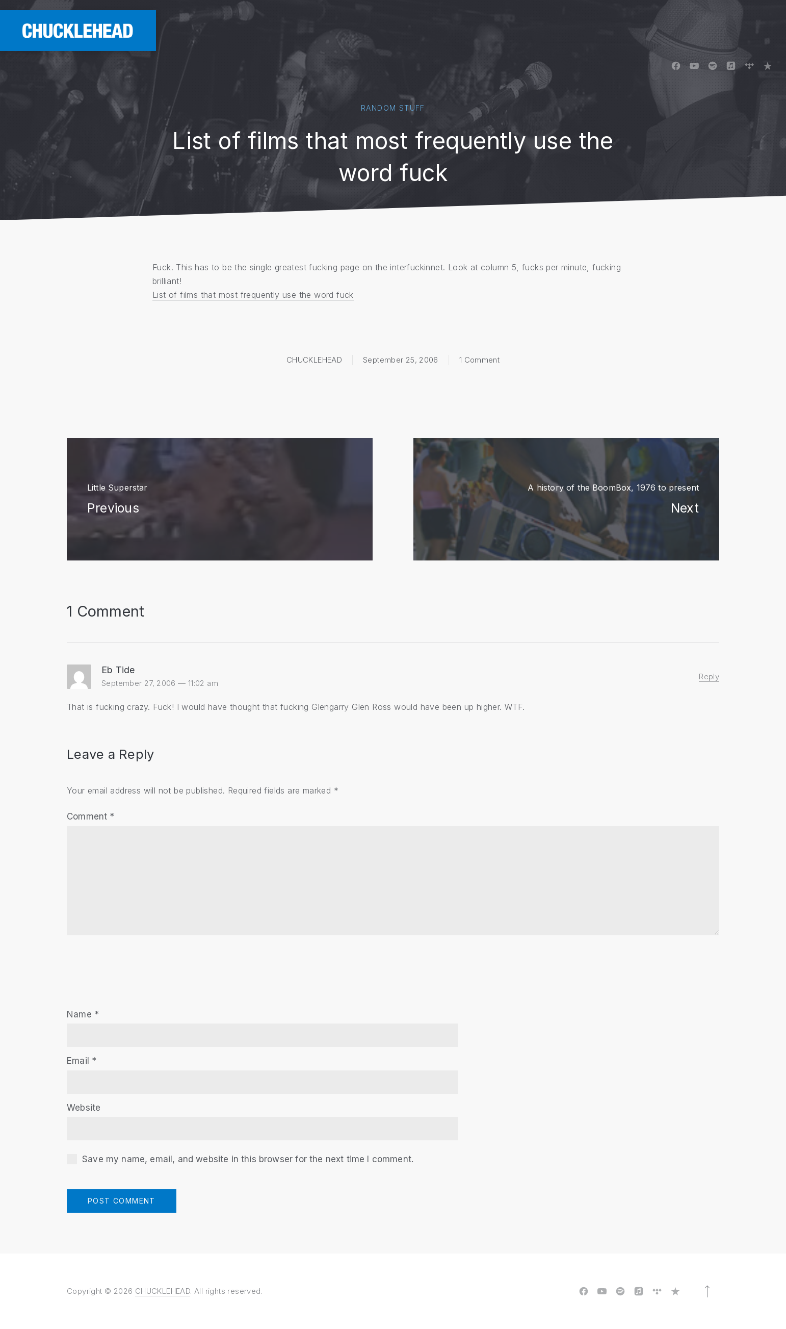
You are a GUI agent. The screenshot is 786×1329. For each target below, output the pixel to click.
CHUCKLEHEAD (314, 360)
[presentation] (144, 965)
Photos (553, 30)
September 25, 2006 (400, 360)
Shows (699, 30)
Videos (606, 30)
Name (83, 1014)
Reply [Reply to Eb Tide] (709, 676)
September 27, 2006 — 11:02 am (159, 683)
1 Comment (479, 360)
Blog (653, 30)
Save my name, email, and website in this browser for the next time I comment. (247, 1159)
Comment (91, 816)
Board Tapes (486, 30)
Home (373, 30)
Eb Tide (118, 669)
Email (81, 1061)
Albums (421, 30)
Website (83, 1108)
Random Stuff (393, 108)
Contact (755, 30)
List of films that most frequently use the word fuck (253, 295)
